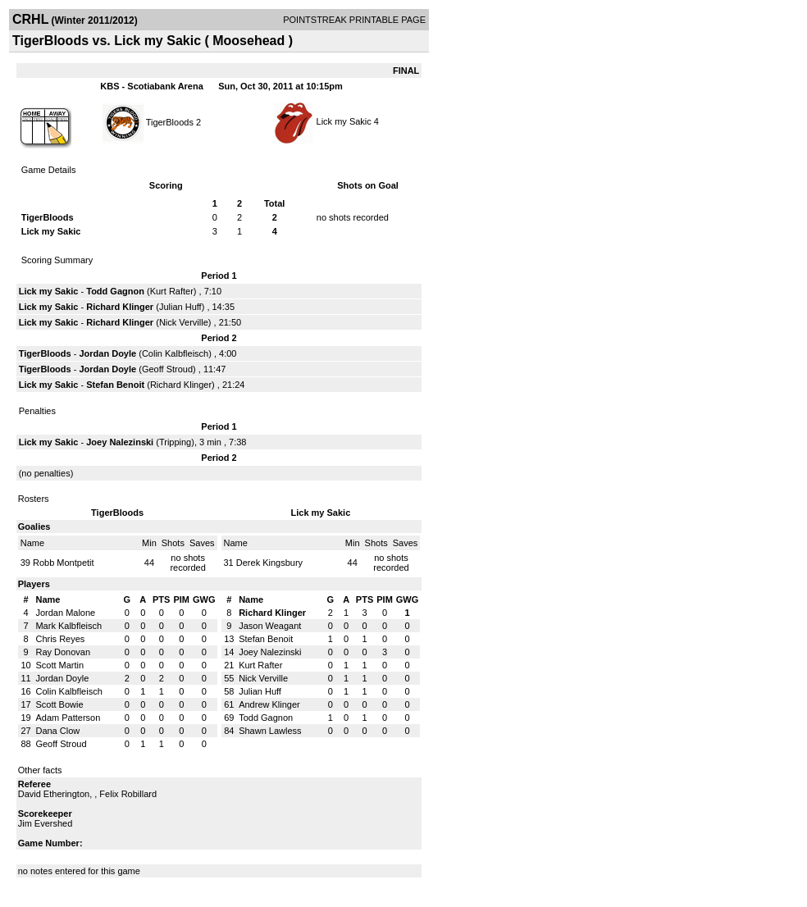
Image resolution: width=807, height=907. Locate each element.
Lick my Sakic (344, 121)
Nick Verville (183, 322)
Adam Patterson (67, 717)
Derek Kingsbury (269, 562)
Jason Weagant (270, 626)
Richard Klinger (119, 307)
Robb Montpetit (63, 562)
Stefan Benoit (115, 385)
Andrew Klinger (269, 704)
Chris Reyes (59, 639)
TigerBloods (170, 121)
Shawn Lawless (270, 731)
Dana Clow (57, 731)
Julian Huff (180, 307)
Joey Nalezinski (119, 442)
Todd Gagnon (115, 291)
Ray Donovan (62, 652)
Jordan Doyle (107, 353)
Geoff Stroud (167, 369)
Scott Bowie (59, 704)
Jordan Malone (65, 613)
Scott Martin (59, 665)
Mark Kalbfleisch (68, 626)
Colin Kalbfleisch (175, 353)
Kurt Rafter (172, 291)
